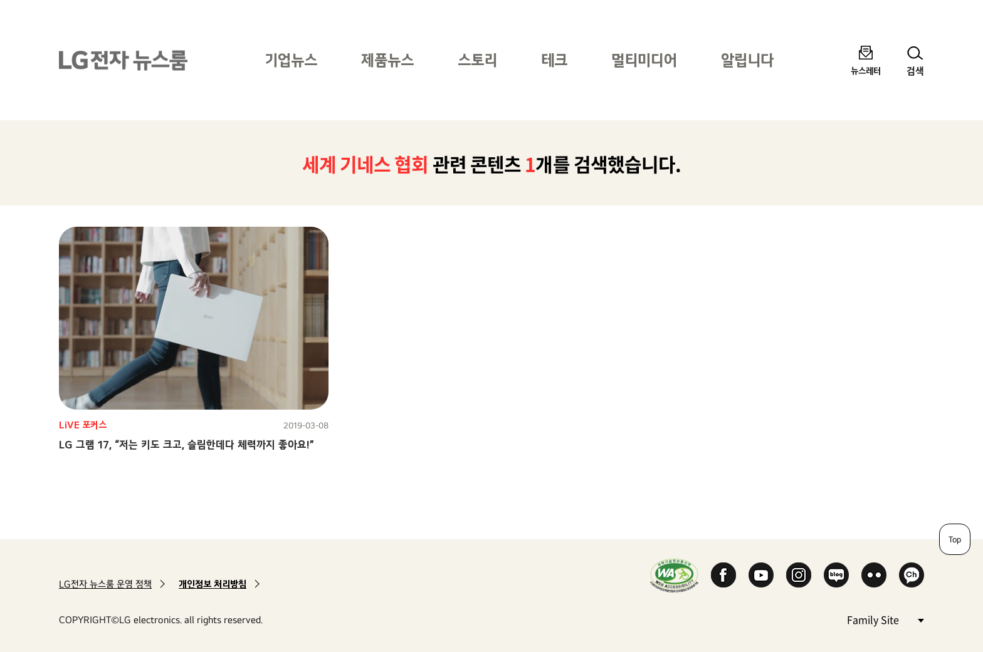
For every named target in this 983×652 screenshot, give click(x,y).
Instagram (798, 574)
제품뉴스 (387, 60)
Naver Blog (836, 574)
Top (955, 539)
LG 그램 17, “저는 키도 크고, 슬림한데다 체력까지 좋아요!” (186, 444)
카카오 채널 (911, 574)
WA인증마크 (674, 575)
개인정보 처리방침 (212, 584)
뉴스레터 (866, 70)
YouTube (761, 574)
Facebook (723, 574)
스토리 (477, 60)
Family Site (885, 619)
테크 (554, 60)
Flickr (873, 574)
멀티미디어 (644, 60)
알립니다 (747, 60)
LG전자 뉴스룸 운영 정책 (105, 584)
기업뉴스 (291, 60)
